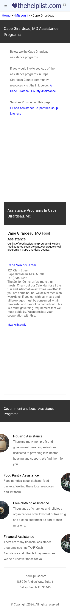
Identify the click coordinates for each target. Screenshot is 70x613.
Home (6, 15)
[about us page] (64, 5)
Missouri (21, 15)
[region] (35, 161)
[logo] (35, 6)
